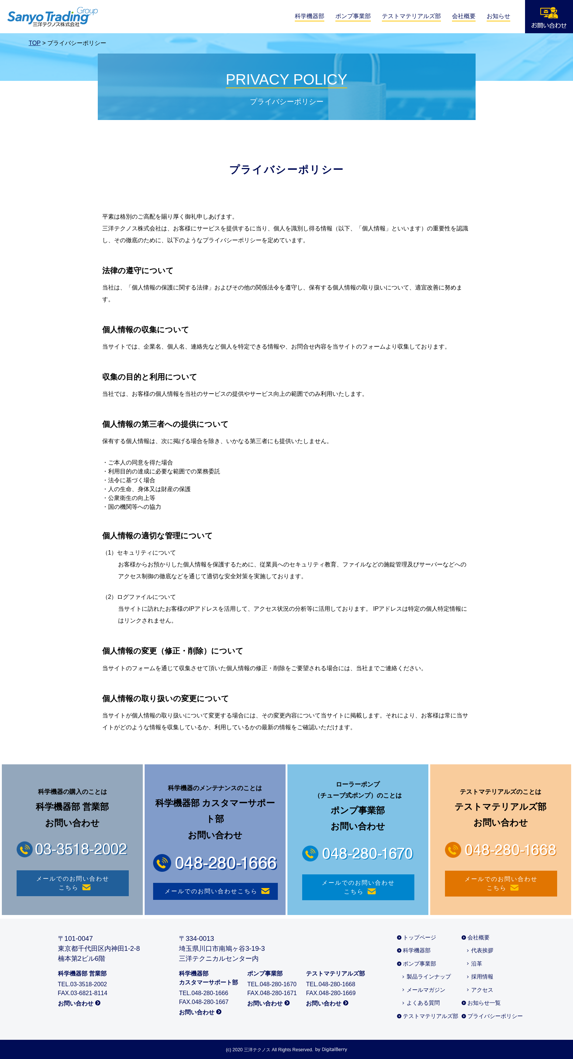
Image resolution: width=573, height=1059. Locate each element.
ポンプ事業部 (353, 16)
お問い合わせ (75, 1003)
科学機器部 (309, 16)
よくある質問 (423, 1003)
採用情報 (482, 976)
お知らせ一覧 (484, 1003)
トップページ (419, 937)
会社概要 (464, 16)
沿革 (476, 963)
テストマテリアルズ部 (411, 16)
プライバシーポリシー (495, 1016)
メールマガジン (426, 990)
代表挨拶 (482, 950)
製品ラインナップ (429, 976)
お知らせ (498, 16)
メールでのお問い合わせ (72, 883)
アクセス (482, 990)
